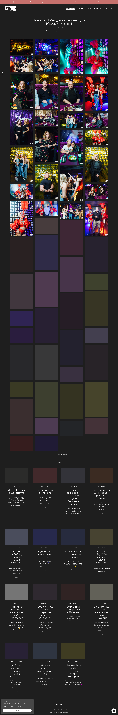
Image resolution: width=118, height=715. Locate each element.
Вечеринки (70, 8)
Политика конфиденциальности (12, 706)
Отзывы (97, 8)
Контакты (108, 8)
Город (80, 8)
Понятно (17, 710)
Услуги (88, 8)
